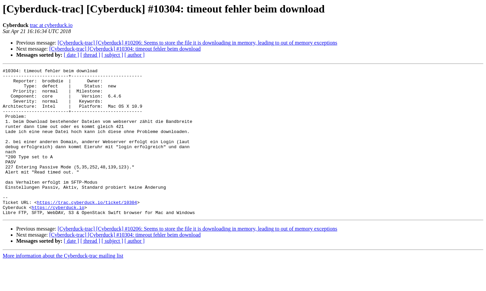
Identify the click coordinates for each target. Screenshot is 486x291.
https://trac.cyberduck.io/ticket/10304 (87, 230)
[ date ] (71, 55)
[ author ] (135, 55)
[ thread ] (90, 55)
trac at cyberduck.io (51, 25)
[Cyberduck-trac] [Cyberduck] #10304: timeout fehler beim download (125, 49)
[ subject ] (112, 55)
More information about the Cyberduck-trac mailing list (63, 285)
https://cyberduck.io (58, 236)
